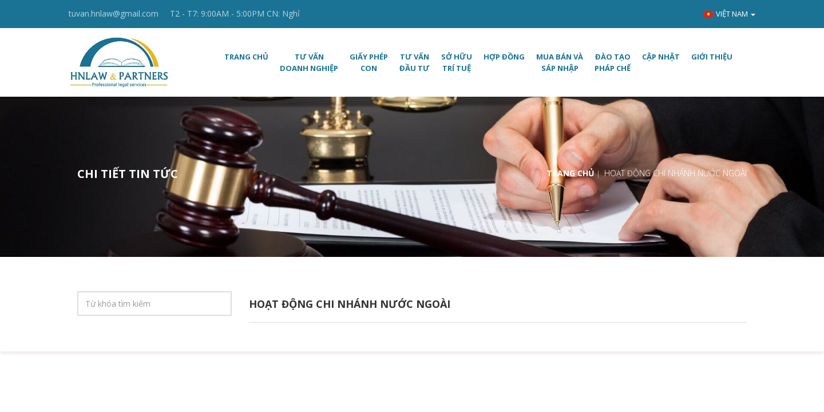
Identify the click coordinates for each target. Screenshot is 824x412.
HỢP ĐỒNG (504, 57)
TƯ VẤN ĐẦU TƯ (414, 62)
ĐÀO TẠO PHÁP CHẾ (613, 62)
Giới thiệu (711, 57)
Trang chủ (246, 57)
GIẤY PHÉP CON (369, 62)
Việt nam (729, 14)
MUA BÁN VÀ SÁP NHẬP (559, 62)
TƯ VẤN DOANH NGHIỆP (309, 62)
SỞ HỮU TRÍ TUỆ (456, 62)
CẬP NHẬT (661, 57)
